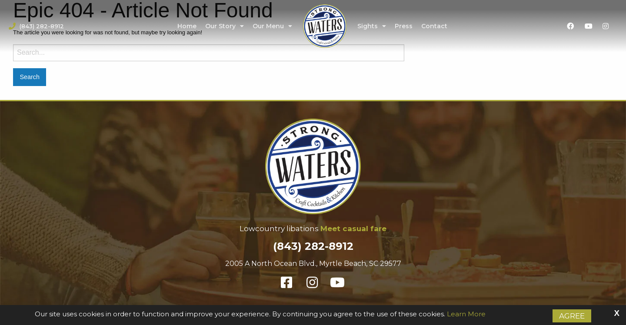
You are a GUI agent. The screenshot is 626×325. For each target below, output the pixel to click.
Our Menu (272, 26)
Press (404, 26)
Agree (572, 316)
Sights (371, 26)
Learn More (466, 314)
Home (186, 26)
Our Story (224, 26)
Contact (434, 26)
